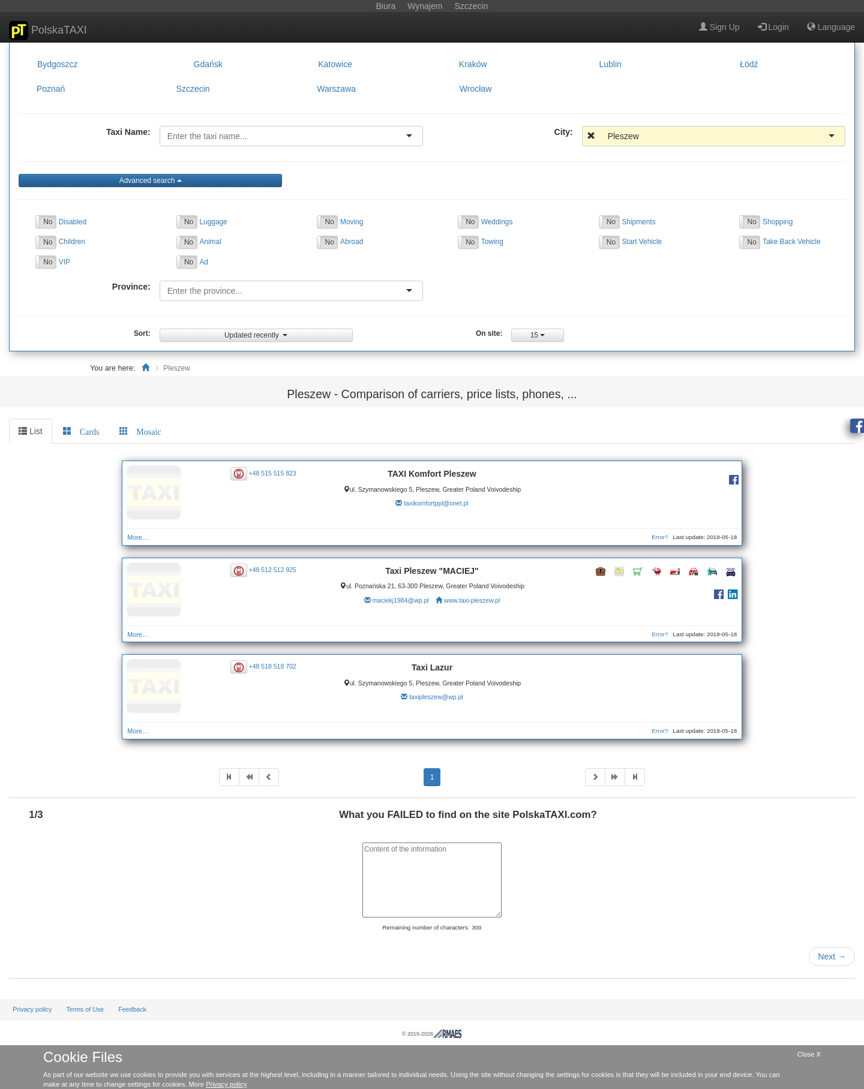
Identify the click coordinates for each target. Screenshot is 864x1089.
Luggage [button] (213, 222)
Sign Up (719, 27)
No (47, 222)
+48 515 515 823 (272, 472)
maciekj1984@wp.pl (401, 600)
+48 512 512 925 (272, 569)
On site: (489, 333)
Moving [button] (351, 222)
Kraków (473, 64)
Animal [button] (210, 241)
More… (137, 537)
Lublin (610, 64)
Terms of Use (85, 1009)
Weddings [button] (497, 222)
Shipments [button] (638, 222)
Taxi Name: (128, 132)
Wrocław (475, 89)
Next (832, 956)
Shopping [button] (778, 222)
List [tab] (31, 431)
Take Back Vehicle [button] (792, 241)
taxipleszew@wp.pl (436, 696)
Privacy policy (32, 1009)
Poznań (51, 89)
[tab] (81, 431)
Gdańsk (208, 64)
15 (537, 335)
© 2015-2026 (432, 1034)
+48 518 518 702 (272, 666)
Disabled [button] (72, 222)
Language (831, 27)
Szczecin (193, 89)
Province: (131, 286)
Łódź (749, 64)
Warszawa (336, 89)
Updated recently (255, 335)
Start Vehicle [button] (642, 241)
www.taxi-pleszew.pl (472, 600)
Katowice (335, 64)
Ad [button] (203, 262)
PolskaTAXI (48, 30)
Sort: (142, 333)
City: (563, 132)
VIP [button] (64, 262)
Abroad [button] (351, 241)
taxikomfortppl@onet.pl (436, 503)
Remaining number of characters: (425, 927)
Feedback (132, 1009)
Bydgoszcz (57, 64)
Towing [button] (492, 241)
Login (773, 27)
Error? (660, 537)
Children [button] (72, 241)
